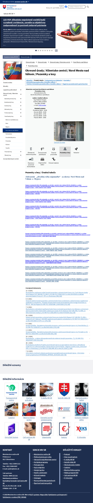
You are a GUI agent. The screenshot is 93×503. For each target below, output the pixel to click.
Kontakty (67, 80)
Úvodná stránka (7, 82)
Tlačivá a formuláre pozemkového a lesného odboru (43, 84)
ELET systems (35, 495)
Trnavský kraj (8, 151)
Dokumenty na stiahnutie (53, 80)
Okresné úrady (25, 57)
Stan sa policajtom (70, 457)
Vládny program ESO (71, 473)
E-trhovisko (68, 478)
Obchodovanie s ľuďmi (72, 465)
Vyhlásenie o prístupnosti (57, 495)
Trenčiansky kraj (9, 116)
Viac (4, 45)
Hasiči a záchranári (40, 473)
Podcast (67, 454)
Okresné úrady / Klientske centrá (10, 94)
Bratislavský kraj (9, 102)
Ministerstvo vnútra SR (42, 454)
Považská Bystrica (11, 137)
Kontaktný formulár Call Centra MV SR (15, 482)
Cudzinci (67, 467)
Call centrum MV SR (70, 475)
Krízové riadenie (39, 475)
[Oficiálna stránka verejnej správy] (22, 2)
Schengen (37, 478)
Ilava (7, 123)
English (61, 6)
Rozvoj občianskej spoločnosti (44, 481)
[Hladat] (88, 7)
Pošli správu (42, 105)
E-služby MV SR (69, 460)
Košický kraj (8, 106)
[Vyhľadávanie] (77, 7)
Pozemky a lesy (33, 66)
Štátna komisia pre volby (42, 457)
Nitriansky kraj (8, 109)
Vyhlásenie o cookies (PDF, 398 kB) (14, 497)
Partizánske (9, 134)
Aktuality (5, 86)
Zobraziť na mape (69, 132)
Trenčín (8, 148)
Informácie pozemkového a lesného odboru (40, 82)
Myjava (7, 127)
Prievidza (8, 141)
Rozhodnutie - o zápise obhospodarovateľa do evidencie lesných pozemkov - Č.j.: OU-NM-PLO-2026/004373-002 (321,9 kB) (55, 339)
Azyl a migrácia (39, 467)
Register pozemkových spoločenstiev (75, 84)
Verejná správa (39, 470)
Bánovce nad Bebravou (12, 120)
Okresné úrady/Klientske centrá (45, 460)
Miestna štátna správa (72, 470)
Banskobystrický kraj (10, 98)
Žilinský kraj (8, 155)
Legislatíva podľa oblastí (10, 90)
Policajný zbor (39, 465)
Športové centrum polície (43, 483)
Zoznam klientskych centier (11, 159)
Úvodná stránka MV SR (11, 57)
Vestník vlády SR (70, 462)
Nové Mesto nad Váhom (12, 130)
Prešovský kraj (9, 113)
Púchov (8, 144)
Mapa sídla (44, 495)
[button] (9, 13)
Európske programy (41, 462)
